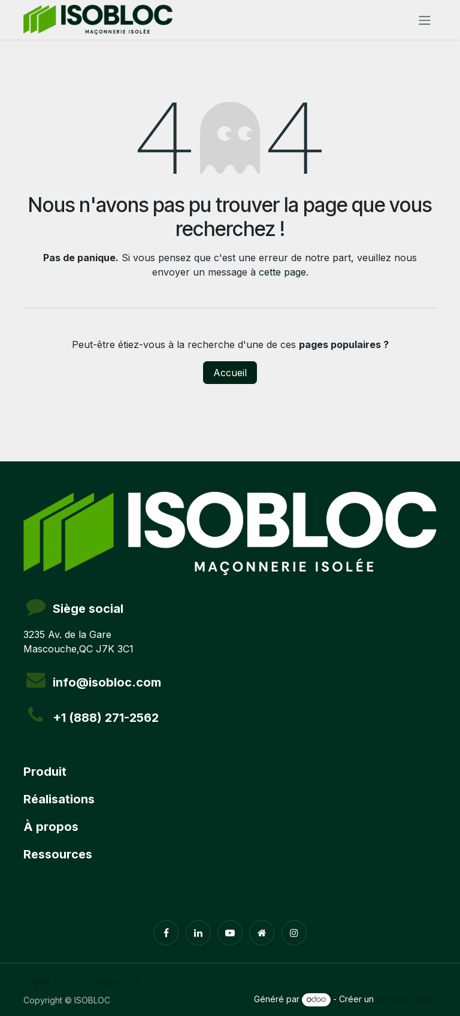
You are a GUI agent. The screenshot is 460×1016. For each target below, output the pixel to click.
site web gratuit (406, 999)
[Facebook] (165, 932)
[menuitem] (47, 981)
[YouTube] (230, 932)
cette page (282, 272)
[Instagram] (294, 932)
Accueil (230, 373)
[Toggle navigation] (425, 19)
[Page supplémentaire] (261, 932)
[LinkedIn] (198, 932)
